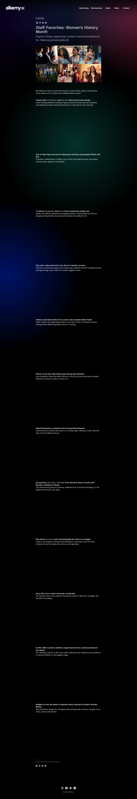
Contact (126, 8)
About (108, 8)
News (116, 8)
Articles (40, 18)
